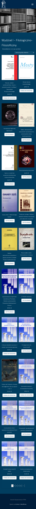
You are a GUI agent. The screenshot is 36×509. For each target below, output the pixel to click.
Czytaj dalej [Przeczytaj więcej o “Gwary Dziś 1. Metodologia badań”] (9, 220)
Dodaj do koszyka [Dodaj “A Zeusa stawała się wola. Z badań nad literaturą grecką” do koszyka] (9, 353)
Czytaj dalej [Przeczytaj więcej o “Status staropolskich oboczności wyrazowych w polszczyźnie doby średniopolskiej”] (26, 140)
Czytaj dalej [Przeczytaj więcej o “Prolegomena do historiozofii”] (26, 351)
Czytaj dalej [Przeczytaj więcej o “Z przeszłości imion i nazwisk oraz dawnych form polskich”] (9, 436)
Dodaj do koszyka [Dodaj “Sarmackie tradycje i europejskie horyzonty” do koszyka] (26, 395)
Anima (17, 504)
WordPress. (23, 504)
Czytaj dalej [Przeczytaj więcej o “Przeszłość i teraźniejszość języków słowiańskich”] (26, 434)
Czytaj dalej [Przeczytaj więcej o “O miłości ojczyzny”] (26, 300)
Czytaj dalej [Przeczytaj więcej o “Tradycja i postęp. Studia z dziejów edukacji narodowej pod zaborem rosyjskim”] (26, 222)
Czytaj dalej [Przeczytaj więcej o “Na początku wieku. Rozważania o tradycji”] (26, 259)
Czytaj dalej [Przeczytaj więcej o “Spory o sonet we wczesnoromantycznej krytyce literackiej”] (9, 184)
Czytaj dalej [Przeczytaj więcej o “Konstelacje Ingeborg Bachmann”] (9, 134)
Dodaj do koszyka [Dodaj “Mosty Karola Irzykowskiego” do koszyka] (26, 90)
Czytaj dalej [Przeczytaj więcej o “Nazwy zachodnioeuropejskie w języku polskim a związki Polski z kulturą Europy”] (9, 263)
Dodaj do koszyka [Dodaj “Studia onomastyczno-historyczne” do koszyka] (26, 477)
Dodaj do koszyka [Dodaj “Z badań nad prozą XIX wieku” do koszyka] (9, 477)
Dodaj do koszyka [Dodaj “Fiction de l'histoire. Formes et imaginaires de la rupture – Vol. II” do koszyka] (9, 395)
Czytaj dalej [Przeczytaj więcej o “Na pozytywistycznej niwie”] (26, 177)
